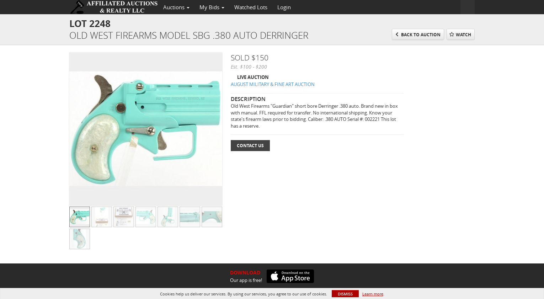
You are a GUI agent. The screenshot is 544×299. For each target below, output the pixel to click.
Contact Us (250, 146)
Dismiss (345, 294)
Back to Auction (421, 35)
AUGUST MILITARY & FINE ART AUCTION (273, 84)
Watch (463, 35)
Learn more (372, 294)
